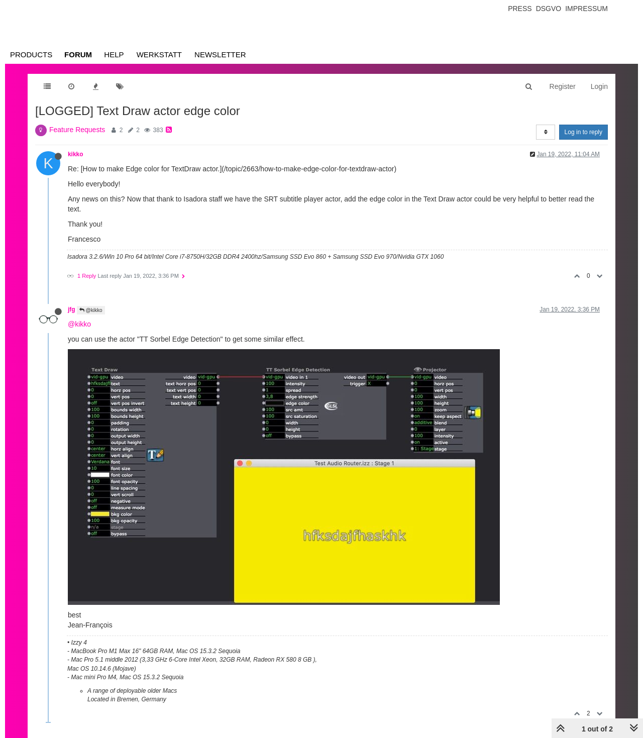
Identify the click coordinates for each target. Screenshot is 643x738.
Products (31, 54)
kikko (75, 154)
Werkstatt (159, 54)
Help (114, 54)
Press (519, 9)
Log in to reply (583, 132)
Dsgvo (549, 9)
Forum (78, 54)
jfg (71, 309)
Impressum (586, 9)
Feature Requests (77, 130)
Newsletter (220, 54)
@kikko (90, 310)
